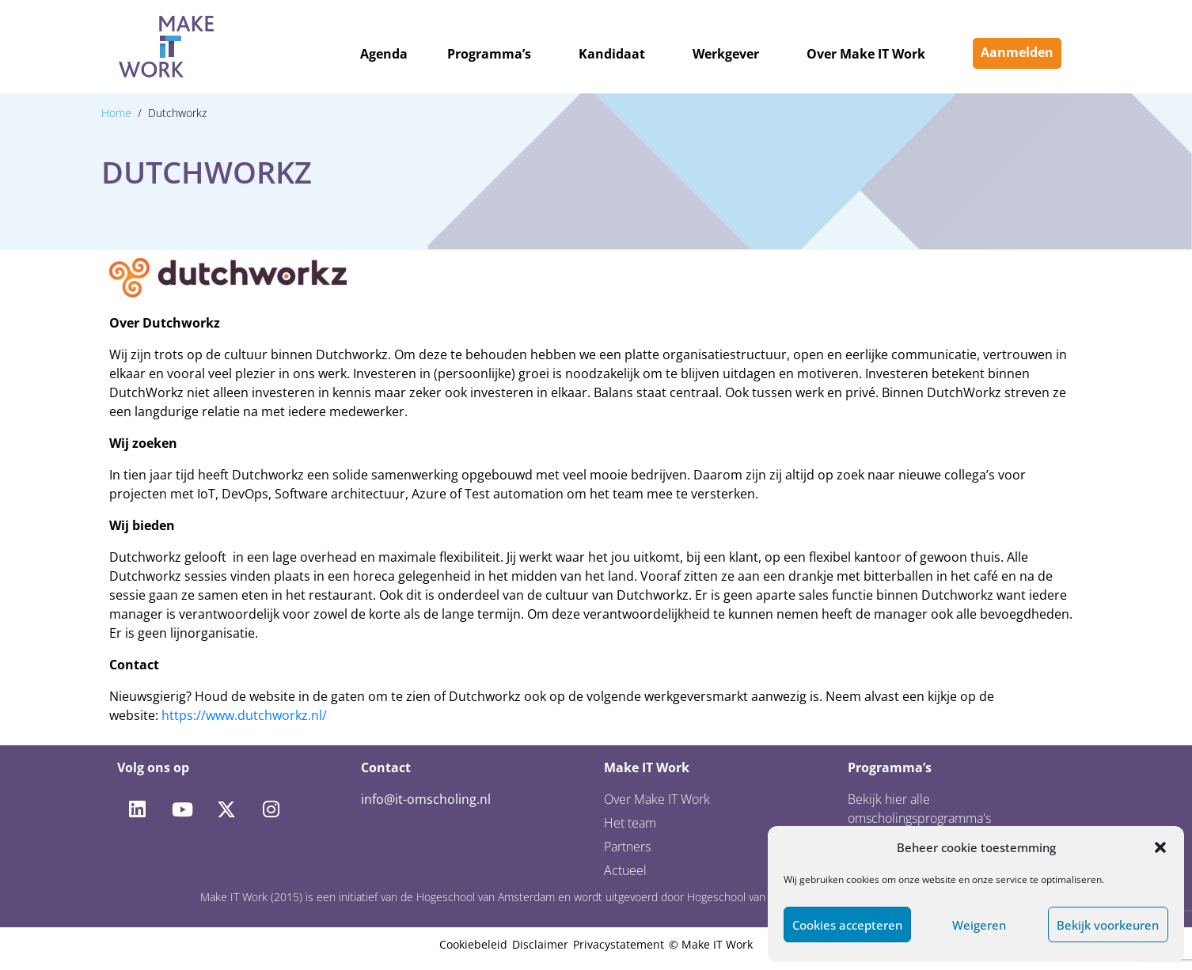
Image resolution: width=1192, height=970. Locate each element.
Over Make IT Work (866, 54)
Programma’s (489, 54)
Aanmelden (1017, 52)
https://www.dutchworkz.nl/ (244, 715)
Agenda (384, 54)
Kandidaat (612, 54)
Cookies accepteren (847, 925)
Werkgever (726, 54)
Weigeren (979, 925)
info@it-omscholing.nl (426, 799)
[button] (1160, 847)
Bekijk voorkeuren (1108, 925)
